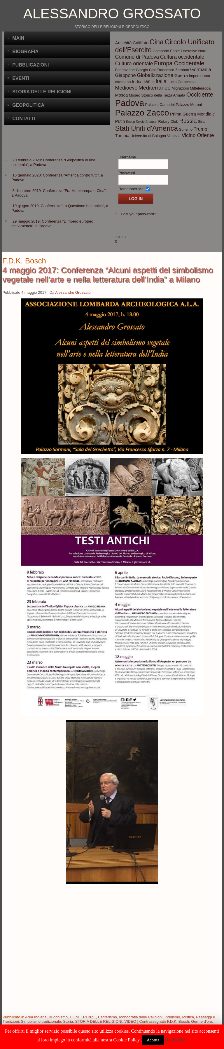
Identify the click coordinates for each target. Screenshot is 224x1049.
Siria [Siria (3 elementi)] (201, 121)
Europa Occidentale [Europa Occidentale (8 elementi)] (179, 63)
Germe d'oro (201, 1021)
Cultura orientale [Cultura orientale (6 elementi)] (134, 64)
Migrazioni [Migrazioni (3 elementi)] (180, 88)
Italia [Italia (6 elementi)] (160, 81)
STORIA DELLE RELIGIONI (99, 1021)
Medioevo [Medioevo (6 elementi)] (126, 88)
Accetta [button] (153, 1040)
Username (127, 157)
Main (18, 38)
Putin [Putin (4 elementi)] (120, 121)
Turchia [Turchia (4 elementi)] (122, 135)
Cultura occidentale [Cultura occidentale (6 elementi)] (182, 57)
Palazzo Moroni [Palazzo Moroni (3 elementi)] (189, 104)
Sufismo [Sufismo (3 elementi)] (185, 129)
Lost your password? (138, 214)
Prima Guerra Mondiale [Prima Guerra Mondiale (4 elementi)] (192, 114)
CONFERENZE (83, 1017)
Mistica (188, 1017)
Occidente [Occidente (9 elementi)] (200, 94)
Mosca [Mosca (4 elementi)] (121, 95)
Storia (68, 1021)
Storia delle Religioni (41, 91)
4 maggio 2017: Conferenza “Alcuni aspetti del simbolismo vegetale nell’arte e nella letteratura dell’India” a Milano (107, 274)
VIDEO (130, 1021)
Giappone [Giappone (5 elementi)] (125, 75)
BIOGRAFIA (25, 51)
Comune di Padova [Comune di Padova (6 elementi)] (137, 57)
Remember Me (131, 189)
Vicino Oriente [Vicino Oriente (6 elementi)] (198, 135)
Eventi (20, 78)
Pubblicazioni (30, 64)
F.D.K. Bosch (178, 1021)
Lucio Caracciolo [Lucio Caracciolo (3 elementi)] (181, 82)
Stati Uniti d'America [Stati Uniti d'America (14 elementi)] (146, 128)
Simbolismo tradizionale (41, 1021)
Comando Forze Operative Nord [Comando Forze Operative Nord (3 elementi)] (179, 51)
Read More (176, 1039)
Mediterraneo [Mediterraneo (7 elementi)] (155, 88)
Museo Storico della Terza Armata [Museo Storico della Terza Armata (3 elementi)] (157, 95)
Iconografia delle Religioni (140, 1017)
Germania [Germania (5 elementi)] (200, 69)
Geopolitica (28, 105)
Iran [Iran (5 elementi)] (146, 81)
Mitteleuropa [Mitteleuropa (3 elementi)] (200, 88)
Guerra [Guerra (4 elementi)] (181, 75)
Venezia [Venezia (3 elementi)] (174, 136)
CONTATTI (23, 118)
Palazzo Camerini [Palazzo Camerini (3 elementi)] (160, 104)
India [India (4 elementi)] (136, 81)
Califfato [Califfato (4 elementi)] (140, 43)
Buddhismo (58, 1017)
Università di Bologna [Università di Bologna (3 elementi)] (148, 136)
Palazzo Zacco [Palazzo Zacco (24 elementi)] (142, 112)
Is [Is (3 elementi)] (153, 82)
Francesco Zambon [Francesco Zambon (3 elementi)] (173, 70)
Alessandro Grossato (112, 13)
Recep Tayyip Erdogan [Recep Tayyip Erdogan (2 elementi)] (141, 121)
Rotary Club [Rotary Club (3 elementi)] (168, 121)
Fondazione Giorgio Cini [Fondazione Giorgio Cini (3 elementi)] (135, 70)
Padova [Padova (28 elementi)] (129, 103)
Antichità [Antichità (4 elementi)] (123, 43)
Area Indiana (36, 1017)
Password (126, 173)
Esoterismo (107, 1017)
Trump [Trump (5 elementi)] (200, 129)
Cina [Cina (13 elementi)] (157, 42)
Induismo (172, 1017)
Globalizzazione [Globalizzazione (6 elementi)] (155, 75)
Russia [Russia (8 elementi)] (188, 121)
